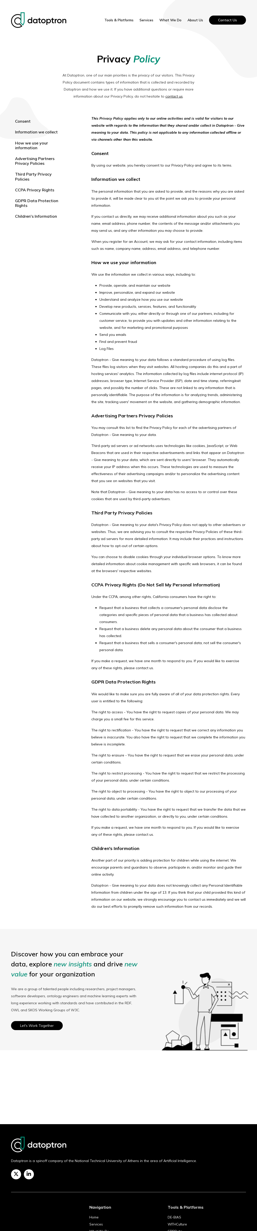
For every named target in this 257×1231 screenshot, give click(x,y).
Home (94, 1217)
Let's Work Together (37, 1025)
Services (146, 20)
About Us (195, 20)
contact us (174, 96)
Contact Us (227, 20)
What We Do (170, 20)
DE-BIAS (174, 1217)
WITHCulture (177, 1224)
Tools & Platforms (119, 20)
